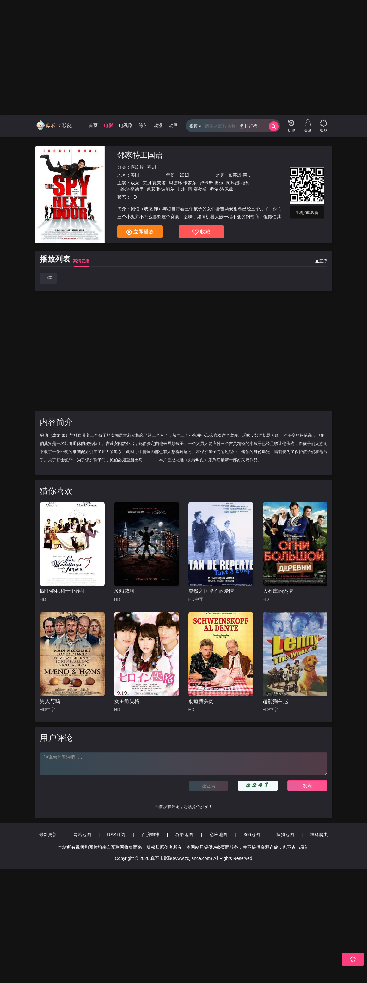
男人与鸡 (50, 701)
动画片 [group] (175, 125)
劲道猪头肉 (201, 701)
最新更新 (48, 834)
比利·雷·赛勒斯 (192, 189)
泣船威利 (124, 591)
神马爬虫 (319, 834)
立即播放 (140, 232)
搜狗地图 (285, 834)
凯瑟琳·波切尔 (160, 189)
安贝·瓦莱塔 (154, 182)
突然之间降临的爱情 (211, 591)
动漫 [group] (158, 125)
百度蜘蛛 (150, 834)
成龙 (135, 182)
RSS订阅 (116, 834)
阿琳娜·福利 (238, 182)
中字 (48, 278)
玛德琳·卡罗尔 (183, 182)
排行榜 (248, 126)
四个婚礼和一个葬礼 (62, 591)
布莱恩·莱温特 (242, 174)
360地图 (252, 834)
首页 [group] (93, 125)
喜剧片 (137, 167)
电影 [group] (108, 125)
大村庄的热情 (278, 591)
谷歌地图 (184, 834)
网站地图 (82, 834)
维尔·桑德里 (132, 189)
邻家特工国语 (140, 155)
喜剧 (151, 167)
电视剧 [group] (125, 125)
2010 (184, 174)
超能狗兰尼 (275, 701)
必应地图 (218, 834)
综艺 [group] (143, 125)
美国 (135, 174)
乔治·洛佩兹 (221, 189)
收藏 (201, 232)
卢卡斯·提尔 (211, 182)
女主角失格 (126, 701)
